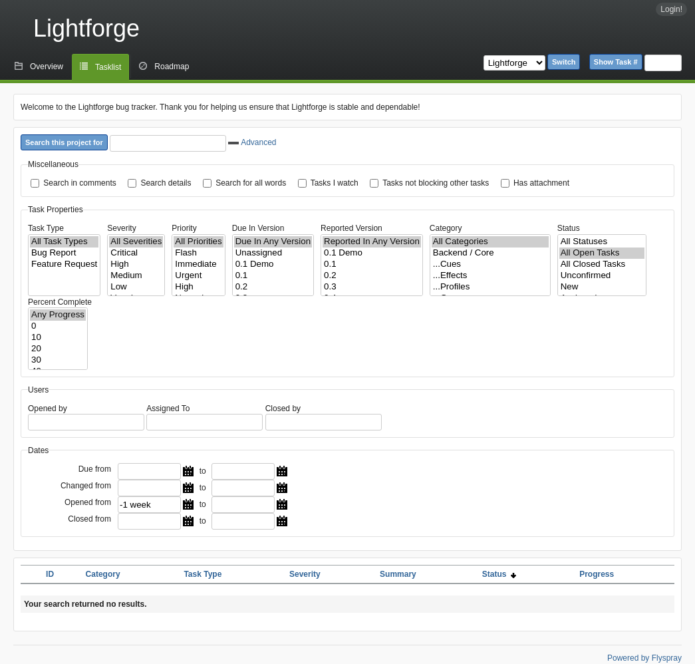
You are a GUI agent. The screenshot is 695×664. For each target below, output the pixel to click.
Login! (671, 9)
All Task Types (64, 242)
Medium (136, 275)
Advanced (252, 142)
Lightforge (86, 28)
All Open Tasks (601, 253)
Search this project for (64, 142)
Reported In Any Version (372, 242)
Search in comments (79, 183)
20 (58, 349)
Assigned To (168, 408)
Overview (46, 66)
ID (50, 574)
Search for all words (250, 183)
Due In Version (258, 228)
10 (58, 337)
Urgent (198, 275)
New (601, 287)
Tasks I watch (334, 183)
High (136, 264)
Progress (596, 574)
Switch (563, 62)
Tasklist (108, 67)
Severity (121, 228)
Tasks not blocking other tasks (435, 183)
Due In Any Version (273, 242)
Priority (184, 228)
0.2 (273, 287)
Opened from (88, 502)
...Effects (490, 275)
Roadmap (171, 66)
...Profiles (490, 287)
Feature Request (64, 264)
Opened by (47, 408)
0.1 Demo (273, 264)
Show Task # (616, 62)
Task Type (46, 228)
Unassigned (273, 253)
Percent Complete (60, 302)
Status (568, 228)
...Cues (490, 264)
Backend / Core (490, 253)
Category (446, 228)
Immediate (198, 264)
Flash (198, 253)
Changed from (86, 485)
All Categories (490, 242)
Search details (165, 183)
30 (58, 360)
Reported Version (351, 228)
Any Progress (58, 315)
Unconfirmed (601, 275)
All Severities (136, 242)
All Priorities (198, 242)
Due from (94, 469)
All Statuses (601, 242)
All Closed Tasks (601, 264)
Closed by (283, 408)
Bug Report (64, 253)
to (203, 471)
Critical (136, 253)
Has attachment (541, 183)
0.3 (372, 287)
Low (136, 287)
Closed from (89, 519)
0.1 (273, 275)
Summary (398, 574)
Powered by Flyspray (644, 658)
